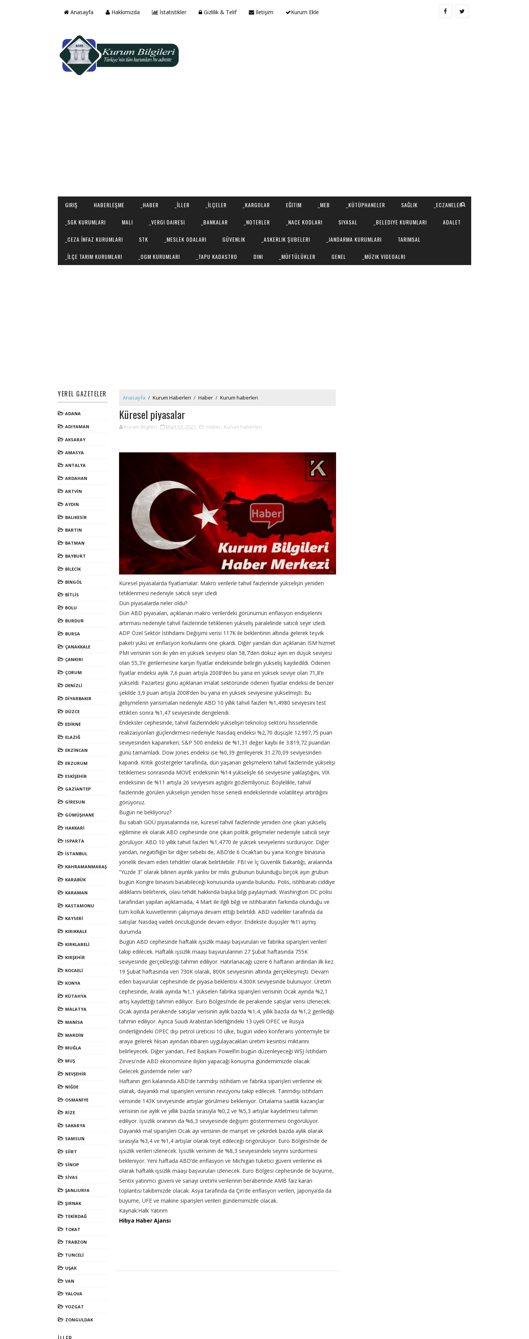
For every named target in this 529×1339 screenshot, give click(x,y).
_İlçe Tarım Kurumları (206, 207)
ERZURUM (78, 732)
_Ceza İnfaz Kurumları (199, 190)
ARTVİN (75, 460)
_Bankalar (261, 173)
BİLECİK (75, 537)
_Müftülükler (410, 207)
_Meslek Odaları (290, 190)
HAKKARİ (77, 796)
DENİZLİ (75, 654)
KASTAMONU (81, 874)
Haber (207, 366)
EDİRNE (75, 693)
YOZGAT (76, 1275)
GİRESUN (77, 770)
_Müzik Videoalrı (88, 225)
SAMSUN (77, 1107)
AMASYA (76, 421)
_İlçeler (218, 156)
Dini (371, 207)
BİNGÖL (75, 550)
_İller (183, 156)
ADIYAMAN (79, 395)
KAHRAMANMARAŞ (88, 835)
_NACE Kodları (351, 173)
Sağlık (411, 156)
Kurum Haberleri (174, 366)
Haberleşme (111, 156)
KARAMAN (78, 861)
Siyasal (394, 173)
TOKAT (74, 1197)
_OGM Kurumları (271, 207)
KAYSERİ (76, 887)
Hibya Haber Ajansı (147, 1187)
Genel (451, 207)
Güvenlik (339, 190)
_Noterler (304, 173)
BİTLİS (74, 563)
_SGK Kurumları (132, 173)
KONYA (74, 951)
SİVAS (73, 1146)
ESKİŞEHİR (78, 744)
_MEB (326, 156)
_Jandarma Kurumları (94, 207)
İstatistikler (171, 12)
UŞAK (72, 1236)
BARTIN (75, 498)
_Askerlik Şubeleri (391, 190)
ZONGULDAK (81, 1288)
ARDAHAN (78, 447)
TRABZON (78, 1210)
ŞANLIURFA (79, 1159)
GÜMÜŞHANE (81, 783)
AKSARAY (77, 408)
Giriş (73, 156)
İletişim (263, 12)
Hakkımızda (125, 12)
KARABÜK (77, 848)
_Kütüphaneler (367, 156)
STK (248, 190)
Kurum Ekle (304, 12)
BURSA (74, 602)
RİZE (72, 1081)
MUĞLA (75, 1016)
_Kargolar (258, 156)
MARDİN (76, 1003)
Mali (174, 173)
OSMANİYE (78, 1068)
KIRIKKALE (78, 900)
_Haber (151, 156)
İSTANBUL (78, 822)
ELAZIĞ (74, 706)
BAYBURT (77, 524)
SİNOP (74, 1133)
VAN (71, 1249)
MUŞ (72, 1029)
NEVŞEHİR (77, 1042)
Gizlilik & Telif (219, 12)
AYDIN (74, 473)
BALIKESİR (78, 486)
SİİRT (73, 1120)
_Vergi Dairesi (214, 173)
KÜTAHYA (77, 964)
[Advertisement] (329, 86)
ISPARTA (76, 809)
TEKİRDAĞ (78, 1185)
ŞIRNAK (75, 1172)
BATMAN (77, 511)
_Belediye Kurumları (93, 190)
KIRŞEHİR (77, 926)
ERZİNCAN (78, 719)
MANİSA (76, 991)
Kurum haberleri (241, 366)
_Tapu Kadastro (329, 207)
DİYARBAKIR (80, 667)
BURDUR (76, 589)
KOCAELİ (76, 938)
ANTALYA (77, 434)
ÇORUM (75, 641)
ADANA (75, 382)
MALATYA (77, 978)
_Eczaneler (81, 173)
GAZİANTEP (80, 757)
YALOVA (75, 1262)
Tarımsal (150, 207)
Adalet (145, 190)
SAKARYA (77, 1094)
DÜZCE (74, 680)
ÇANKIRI (76, 628)
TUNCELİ (76, 1223)
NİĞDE (73, 1055)
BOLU (73, 576)
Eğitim (296, 156)
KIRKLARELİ (79, 913)
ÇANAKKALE (79, 615)
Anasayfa (80, 12)
